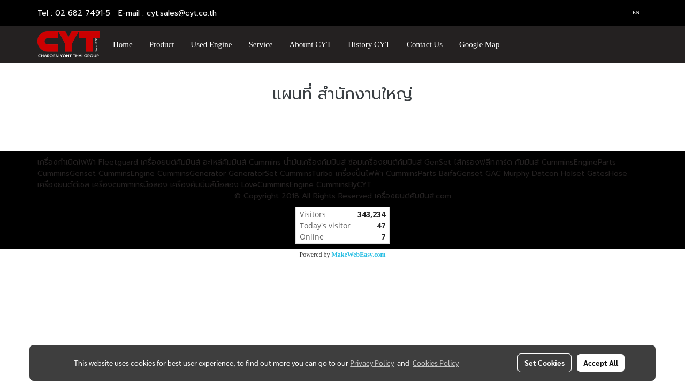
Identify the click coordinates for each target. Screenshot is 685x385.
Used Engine (211, 44)
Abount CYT (310, 44)
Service (260, 44)
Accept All (600, 362)
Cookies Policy (436, 362)
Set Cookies (544, 362)
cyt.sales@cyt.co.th (182, 13)
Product (161, 44)
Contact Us (425, 44)
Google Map (479, 44)
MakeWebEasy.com (359, 254)
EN (632, 13)
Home (123, 44)
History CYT (369, 44)
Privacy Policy (372, 362)
